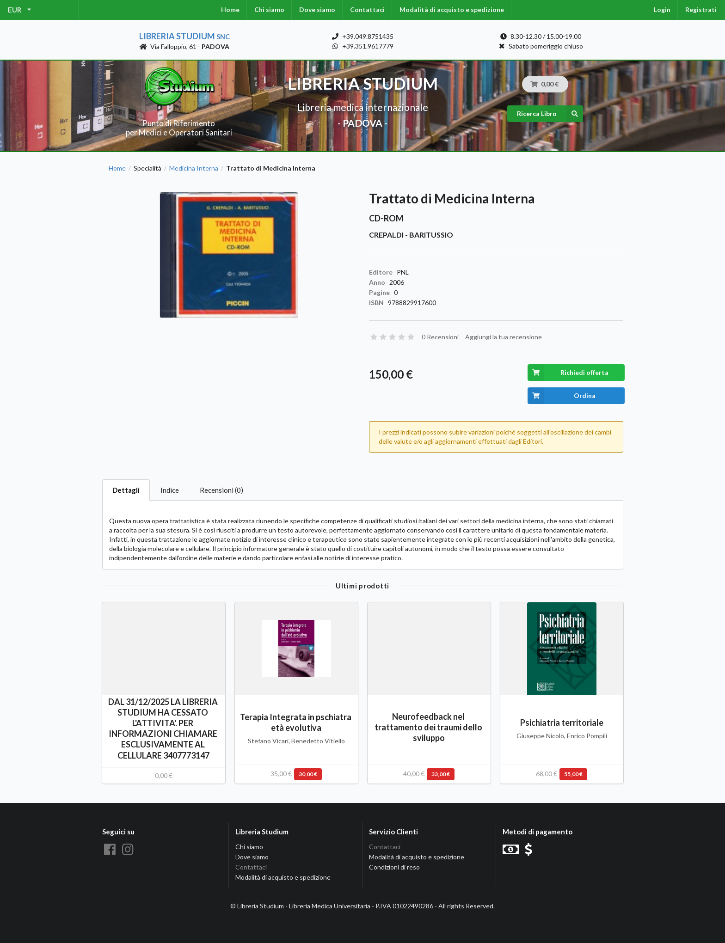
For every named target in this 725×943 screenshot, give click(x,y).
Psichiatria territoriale (561, 722)
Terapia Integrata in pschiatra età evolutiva (296, 722)
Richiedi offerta (568, 372)
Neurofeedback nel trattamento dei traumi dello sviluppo (429, 727)
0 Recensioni (440, 337)
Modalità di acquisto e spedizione (451, 9)
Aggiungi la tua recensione (503, 337)
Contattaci (367, 9)
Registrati (701, 9)
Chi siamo (269, 9)
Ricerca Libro (550, 113)
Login (662, 9)
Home (230, 9)
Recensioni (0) (221, 490)
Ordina (562, 395)
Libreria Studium (184, 36)
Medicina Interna (193, 168)
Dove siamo (317, 9)
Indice (169, 490)
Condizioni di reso (394, 867)
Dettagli (126, 490)
